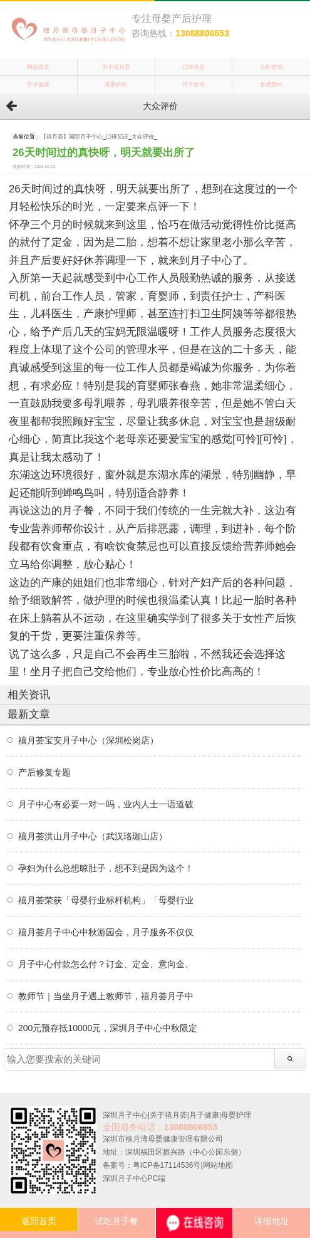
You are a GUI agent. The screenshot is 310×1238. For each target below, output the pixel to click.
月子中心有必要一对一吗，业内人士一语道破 (106, 804)
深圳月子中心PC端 (134, 1178)
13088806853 (202, 33)
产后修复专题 (44, 772)
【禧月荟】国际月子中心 (72, 137)
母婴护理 (116, 84)
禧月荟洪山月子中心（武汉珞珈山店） (92, 836)
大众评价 (143, 137)
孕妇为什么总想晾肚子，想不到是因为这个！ (106, 868)
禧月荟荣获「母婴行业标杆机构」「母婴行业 (106, 900)
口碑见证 (193, 67)
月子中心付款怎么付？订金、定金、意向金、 (106, 964)
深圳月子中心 (125, 1115)
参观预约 (271, 84)
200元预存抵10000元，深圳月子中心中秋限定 (107, 1028)
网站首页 (38, 67)
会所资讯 (271, 67)
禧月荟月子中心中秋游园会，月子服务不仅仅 (106, 932)
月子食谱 (193, 84)
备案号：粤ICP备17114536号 (152, 1165)
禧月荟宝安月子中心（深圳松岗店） (88, 740)
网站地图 (218, 1165)
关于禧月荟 (116, 67)
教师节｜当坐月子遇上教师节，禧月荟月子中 (106, 996)
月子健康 (38, 84)
